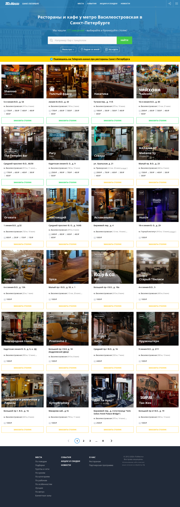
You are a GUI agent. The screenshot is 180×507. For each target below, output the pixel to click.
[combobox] (90, 40)
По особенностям (43, 484)
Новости (66, 465)
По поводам (41, 461)
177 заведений (75, 30)
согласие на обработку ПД (135, 465)
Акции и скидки (70, 461)
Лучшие (39, 488)
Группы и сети (42, 469)
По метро (39, 491)
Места (38, 457)
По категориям (42, 476)
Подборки (40, 465)
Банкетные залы (43, 495)
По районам (41, 480)
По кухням (40, 472)
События (66, 457)
